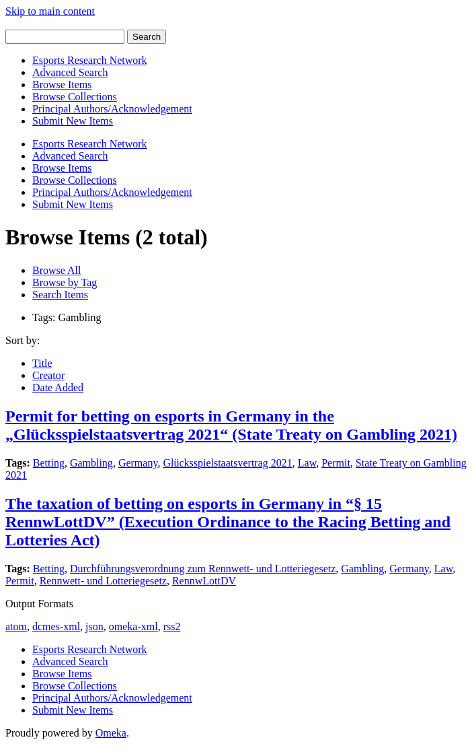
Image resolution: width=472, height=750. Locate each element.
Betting (49, 463)
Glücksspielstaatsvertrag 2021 (227, 463)
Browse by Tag (64, 282)
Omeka (110, 733)
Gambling (91, 463)
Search (146, 37)
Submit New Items (72, 121)
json (94, 626)
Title (42, 363)
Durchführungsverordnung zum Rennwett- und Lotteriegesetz (203, 568)
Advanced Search (70, 72)
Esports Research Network (89, 60)
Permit (335, 463)
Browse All (56, 270)
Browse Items (61, 84)
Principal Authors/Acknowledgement (112, 108)
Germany (138, 463)
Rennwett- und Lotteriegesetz (103, 580)
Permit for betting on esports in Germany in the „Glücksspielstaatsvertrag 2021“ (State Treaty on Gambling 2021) (231, 425)
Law (307, 463)
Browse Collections (74, 96)
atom (16, 626)
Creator (48, 375)
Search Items (60, 294)
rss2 (172, 626)
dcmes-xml (56, 626)
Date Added (57, 387)
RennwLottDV (204, 580)
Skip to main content (50, 11)
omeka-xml (133, 626)
